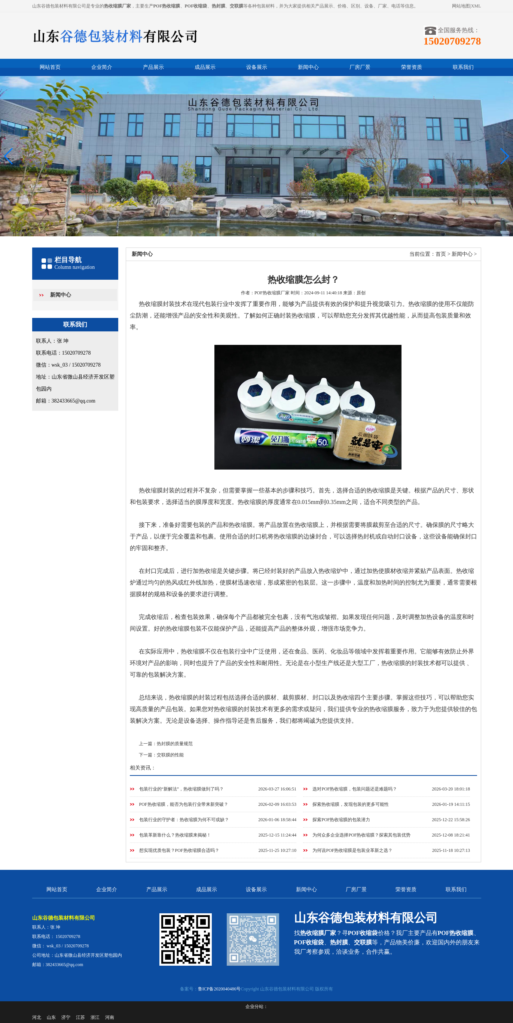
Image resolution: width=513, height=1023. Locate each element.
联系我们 (463, 67)
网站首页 (50, 67)
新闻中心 (308, 67)
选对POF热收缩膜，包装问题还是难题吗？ (354, 789)
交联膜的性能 (170, 755)
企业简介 (101, 67)
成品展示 (205, 67)
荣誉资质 (411, 67)
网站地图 (461, 6)
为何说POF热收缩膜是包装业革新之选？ (352, 850)
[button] (504, 156)
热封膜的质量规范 (175, 743)
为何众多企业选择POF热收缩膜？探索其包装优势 (361, 835)
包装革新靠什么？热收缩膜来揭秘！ (175, 835)
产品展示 (153, 67)
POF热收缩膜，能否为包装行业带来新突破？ (183, 804)
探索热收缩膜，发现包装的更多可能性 (350, 804)
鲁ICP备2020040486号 (219, 989)
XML (476, 6)
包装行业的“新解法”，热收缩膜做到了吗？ (181, 789)
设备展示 (256, 67)
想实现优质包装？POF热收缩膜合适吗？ (179, 850)
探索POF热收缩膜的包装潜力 (341, 819)
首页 (441, 254)
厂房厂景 (359, 67)
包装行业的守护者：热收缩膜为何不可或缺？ (184, 819)
